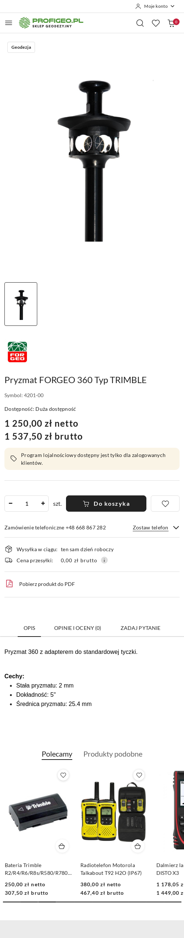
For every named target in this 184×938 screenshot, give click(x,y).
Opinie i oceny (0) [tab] (77, 628)
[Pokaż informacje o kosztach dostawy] (104, 560)
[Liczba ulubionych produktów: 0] (156, 23)
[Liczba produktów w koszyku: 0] (171, 23)
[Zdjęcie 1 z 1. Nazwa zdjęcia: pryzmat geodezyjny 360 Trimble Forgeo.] (20, 304)
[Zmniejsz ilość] (10, 503)
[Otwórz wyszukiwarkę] (140, 23)
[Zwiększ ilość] (42, 503)
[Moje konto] (155, 6)
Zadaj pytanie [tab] (141, 628)
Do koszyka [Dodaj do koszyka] (106, 503)
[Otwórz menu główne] (8, 22)
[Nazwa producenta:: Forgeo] (17, 351)
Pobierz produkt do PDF (39, 583)
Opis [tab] (29, 628)
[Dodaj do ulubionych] (165, 503)
